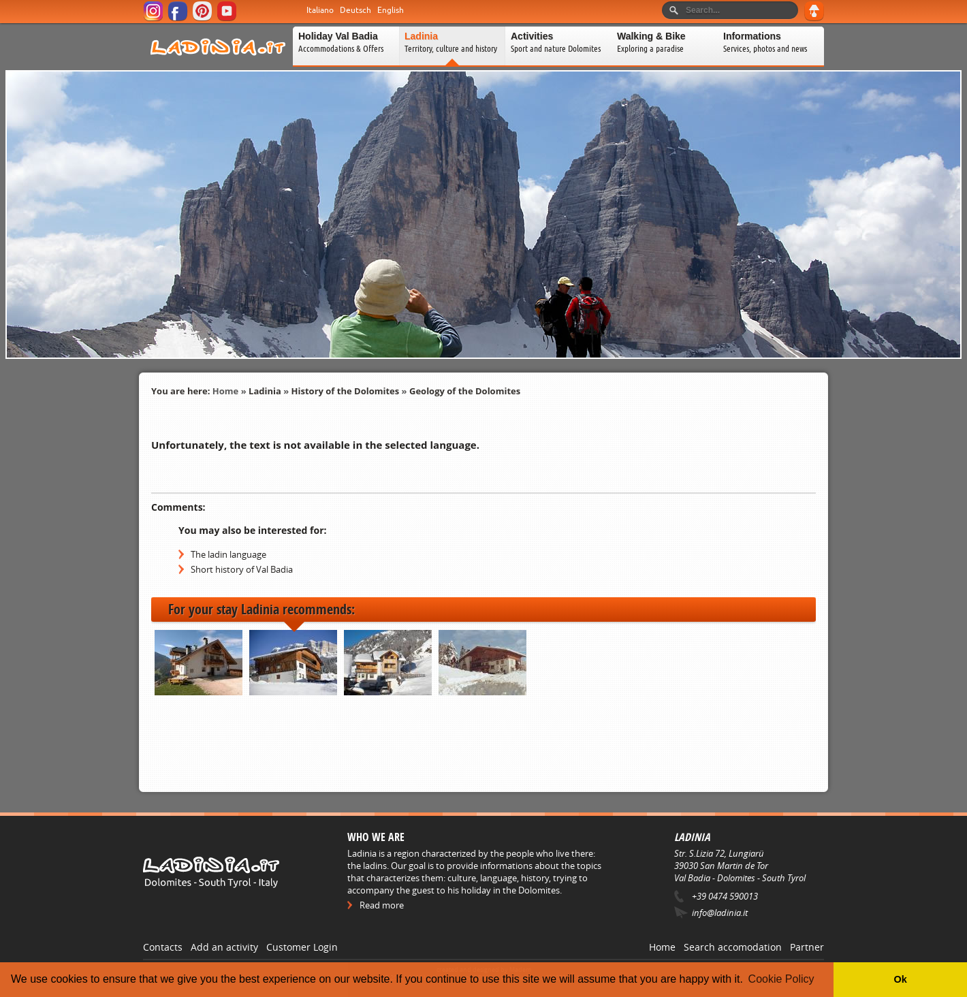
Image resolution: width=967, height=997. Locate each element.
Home (225, 391)
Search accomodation (733, 946)
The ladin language (228, 554)
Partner (807, 946)
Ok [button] (899, 979)
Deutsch (355, 10)
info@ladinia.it (720, 912)
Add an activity (224, 946)
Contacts (163, 946)
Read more (382, 905)
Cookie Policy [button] (781, 979)
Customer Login (302, 946)
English (390, 10)
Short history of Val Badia (242, 569)
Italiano (320, 10)
